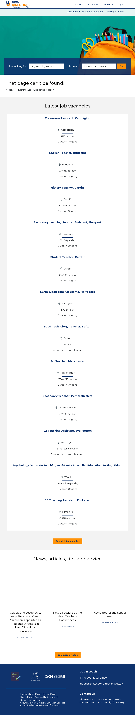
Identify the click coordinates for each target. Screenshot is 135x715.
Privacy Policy (49, 694)
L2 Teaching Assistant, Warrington (68, 430)
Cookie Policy (26, 697)
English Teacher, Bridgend (67, 152)
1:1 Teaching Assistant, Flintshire (67, 500)
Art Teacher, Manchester (67, 361)
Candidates (72, 11)
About (78, 4)
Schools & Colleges (92, 11)
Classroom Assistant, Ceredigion (67, 118)
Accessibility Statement (46, 697)
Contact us (87, 693)
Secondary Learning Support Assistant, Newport (67, 222)
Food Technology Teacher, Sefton (67, 326)
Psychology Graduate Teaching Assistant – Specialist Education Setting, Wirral (67, 465)
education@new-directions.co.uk (101, 683)
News (121, 11)
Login (121, 4)
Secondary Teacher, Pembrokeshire (67, 396)
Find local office (21, 7)
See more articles (67, 655)
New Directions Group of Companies (43, 705)
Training (109, 11)
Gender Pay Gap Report (31, 700)
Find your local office (93, 677)
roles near (73, 66)
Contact (107, 4)
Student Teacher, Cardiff (67, 257)
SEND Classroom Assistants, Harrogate (67, 291)
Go (121, 66)
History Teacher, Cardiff (67, 187)
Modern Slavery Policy (30, 694)
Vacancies (93, 4)
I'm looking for (17, 66)
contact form (103, 699)
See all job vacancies (67, 541)
